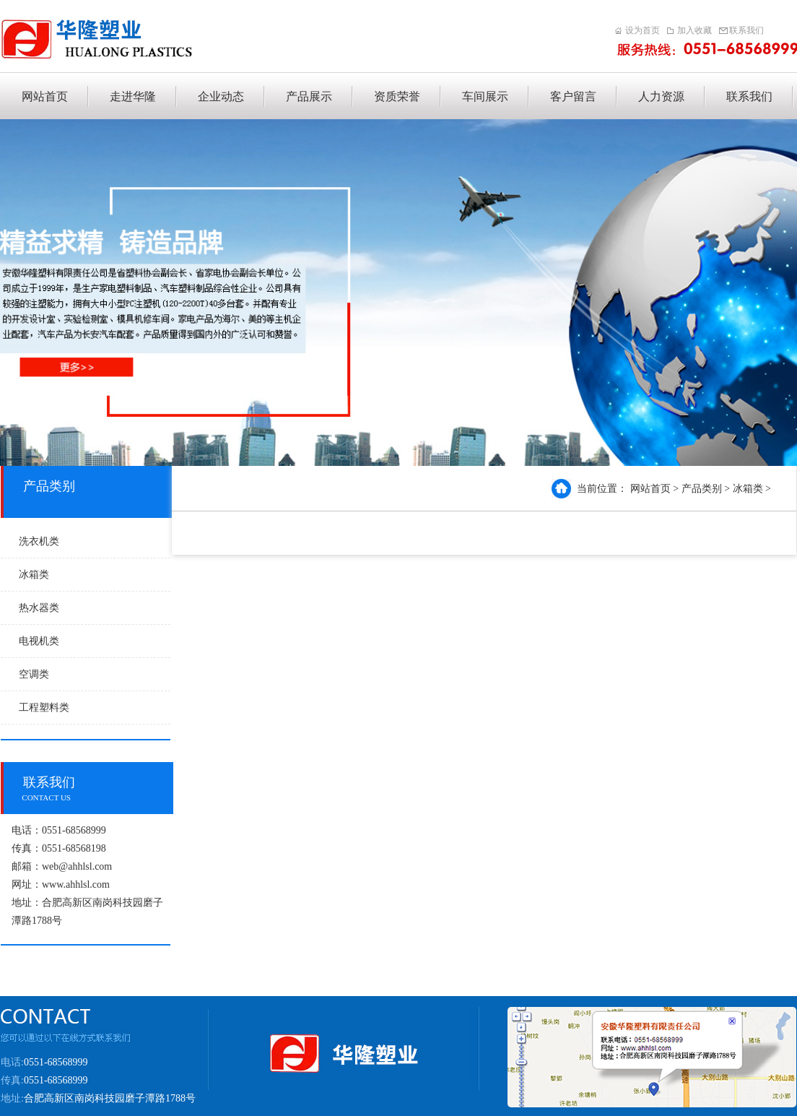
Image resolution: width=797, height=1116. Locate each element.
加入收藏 (694, 30)
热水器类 (39, 607)
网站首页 (650, 488)
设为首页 (642, 30)
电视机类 (39, 641)
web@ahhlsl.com (77, 866)
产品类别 (701, 488)
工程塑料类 (44, 707)
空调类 (34, 674)
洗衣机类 (39, 541)
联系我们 (746, 30)
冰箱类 (34, 574)
